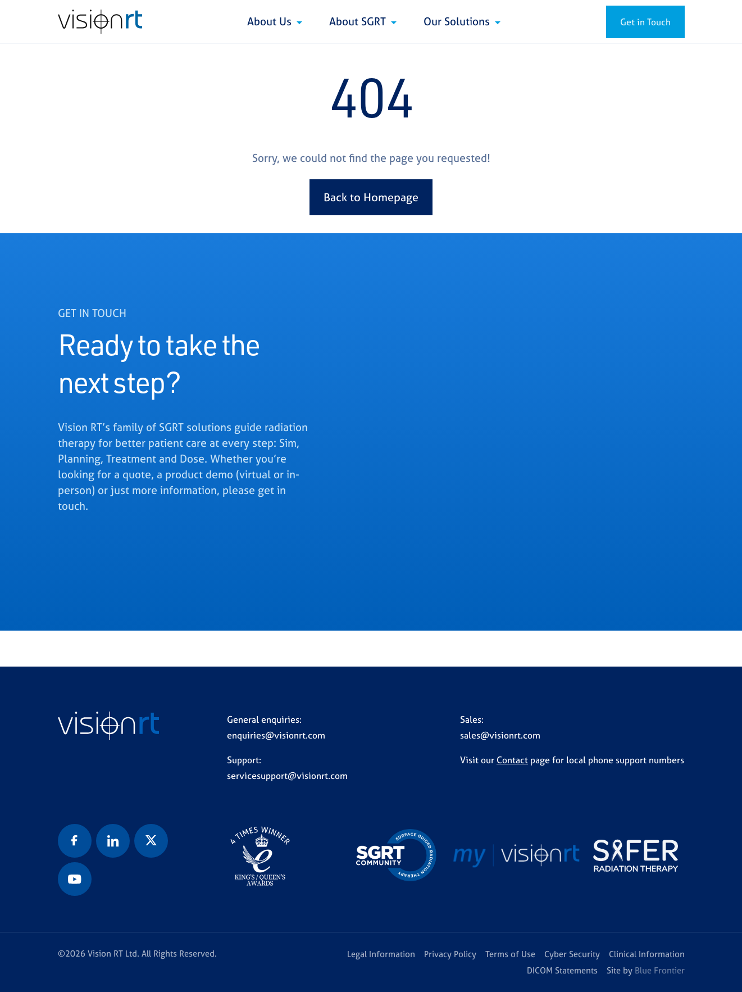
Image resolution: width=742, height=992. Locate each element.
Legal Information (381, 954)
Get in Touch (645, 22)
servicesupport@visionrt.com (287, 775)
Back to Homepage (371, 197)
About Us (270, 21)
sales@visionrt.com (500, 735)
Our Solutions (458, 21)
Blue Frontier (660, 970)
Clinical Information (647, 954)
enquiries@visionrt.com (276, 735)
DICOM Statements (562, 970)
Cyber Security (572, 954)
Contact (512, 759)
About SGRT (359, 21)
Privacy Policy (450, 954)
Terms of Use (510, 954)
